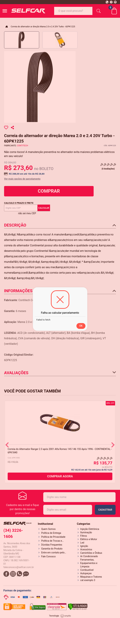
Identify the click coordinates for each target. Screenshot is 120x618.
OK (81, 325)
